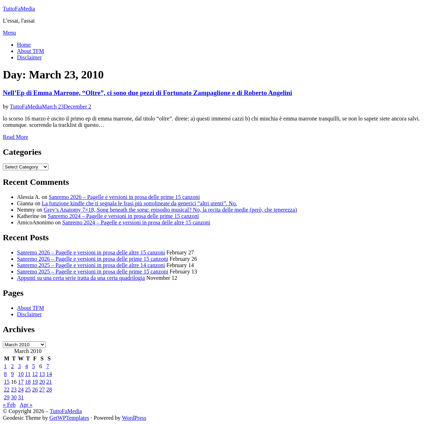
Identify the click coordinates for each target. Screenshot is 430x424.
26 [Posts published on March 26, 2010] (35, 390)
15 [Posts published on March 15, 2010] (7, 382)
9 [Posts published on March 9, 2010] (12, 374)
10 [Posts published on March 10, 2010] (21, 374)
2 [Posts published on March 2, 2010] (12, 366)
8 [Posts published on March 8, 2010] (5, 374)
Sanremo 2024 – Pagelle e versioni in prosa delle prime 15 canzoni (123, 216)
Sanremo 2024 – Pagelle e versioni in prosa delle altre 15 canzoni (136, 222)
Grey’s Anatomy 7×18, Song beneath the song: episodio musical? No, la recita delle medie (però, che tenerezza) (170, 210)
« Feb (9, 405)
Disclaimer (29, 57)
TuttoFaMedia (19, 9)
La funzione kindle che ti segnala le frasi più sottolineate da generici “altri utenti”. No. (139, 203)
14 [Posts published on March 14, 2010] (49, 374)
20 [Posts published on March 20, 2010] (42, 382)
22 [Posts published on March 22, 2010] (7, 390)
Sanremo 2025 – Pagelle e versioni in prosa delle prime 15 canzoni (92, 272)
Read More (15, 137)
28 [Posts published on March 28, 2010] (49, 390)
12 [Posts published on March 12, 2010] (35, 374)
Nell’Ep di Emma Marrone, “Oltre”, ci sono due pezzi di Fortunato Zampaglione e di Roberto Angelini (147, 92)
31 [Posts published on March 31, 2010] (21, 397)
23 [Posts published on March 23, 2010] (14, 390)
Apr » (26, 405)
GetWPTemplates (69, 418)
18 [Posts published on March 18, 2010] (28, 382)
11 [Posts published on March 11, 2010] (27, 374)
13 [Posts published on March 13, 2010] (42, 374)
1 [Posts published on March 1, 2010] (5, 366)
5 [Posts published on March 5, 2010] (33, 366)
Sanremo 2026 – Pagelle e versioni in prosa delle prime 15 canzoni (124, 197)
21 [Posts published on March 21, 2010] (49, 382)
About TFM (30, 51)
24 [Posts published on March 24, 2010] (21, 390)
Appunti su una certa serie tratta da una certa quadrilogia (81, 278)
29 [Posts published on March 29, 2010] (7, 397)
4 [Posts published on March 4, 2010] (26, 366)
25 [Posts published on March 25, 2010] (28, 390)
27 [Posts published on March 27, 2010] (42, 390)
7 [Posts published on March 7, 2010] (47, 366)
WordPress (134, 418)
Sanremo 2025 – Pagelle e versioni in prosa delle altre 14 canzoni (91, 265)
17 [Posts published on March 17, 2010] (21, 382)
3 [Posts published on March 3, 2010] (19, 366)
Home (24, 45)
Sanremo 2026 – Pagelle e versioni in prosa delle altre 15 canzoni (91, 252)
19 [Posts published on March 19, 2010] (35, 382)
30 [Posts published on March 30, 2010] (14, 397)
